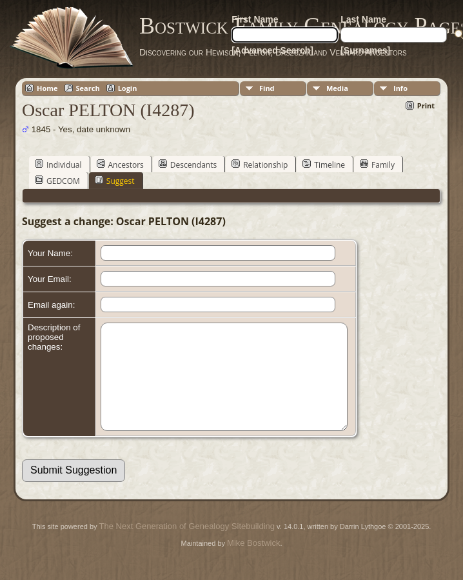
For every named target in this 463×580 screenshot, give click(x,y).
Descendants (188, 164)
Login (127, 88)
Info (400, 88)
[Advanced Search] (272, 50)
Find (267, 88)
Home (47, 88)
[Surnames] (365, 50)
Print (426, 105)
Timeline (323, 164)
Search (88, 88)
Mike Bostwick (253, 562)
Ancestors (120, 164)
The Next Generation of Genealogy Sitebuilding (187, 545)
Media (337, 88)
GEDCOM (57, 180)
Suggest (115, 180)
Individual (58, 164)
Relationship (260, 164)
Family (377, 164)
